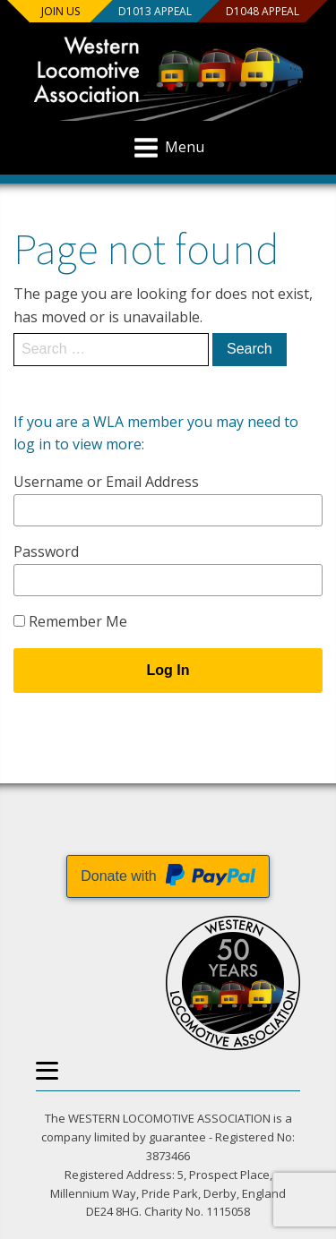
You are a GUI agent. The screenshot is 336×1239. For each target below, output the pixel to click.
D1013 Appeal (154, 11)
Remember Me (70, 621)
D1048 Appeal (261, 11)
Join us (60, 11)
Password (46, 551)
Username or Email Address (106, 481)
